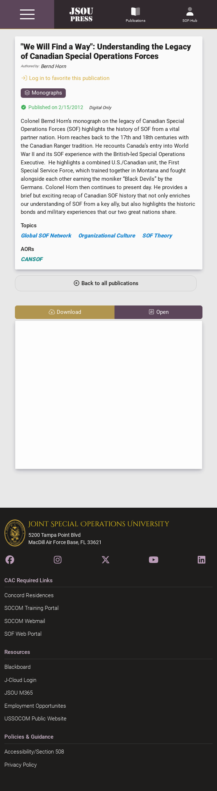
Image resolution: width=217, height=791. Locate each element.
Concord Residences (29, 595)
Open (158, 312)
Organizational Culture (106, 235)
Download (64, 312)
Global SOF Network (46, 235)
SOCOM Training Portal (31, 608)
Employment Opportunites (35, 706)
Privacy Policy (20, 765)
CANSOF (31, 259)
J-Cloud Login (20, 680)
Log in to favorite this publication (65, 78)
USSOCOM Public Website (35, 718)
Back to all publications (105, 283)
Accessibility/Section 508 (34, 751)
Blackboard (17, 667)
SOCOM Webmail (24, 621)
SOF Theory (157, 235)
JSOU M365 (18, 693)
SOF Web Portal (22, 634)
